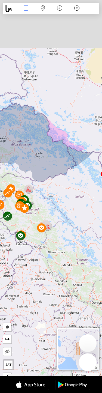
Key (76, 8)
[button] (7, 192)
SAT (8, 365)
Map (43, 8)
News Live (26, 8)
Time (60, 8)
